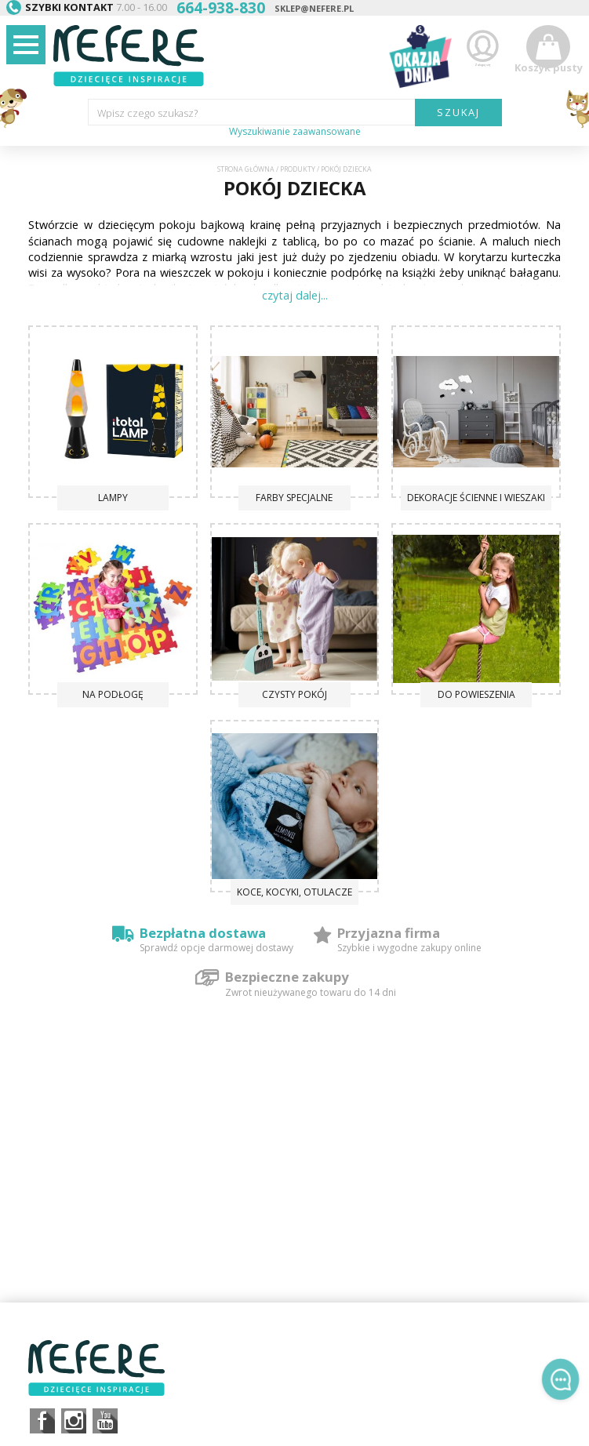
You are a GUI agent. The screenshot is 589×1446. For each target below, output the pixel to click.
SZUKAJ (458, 112)
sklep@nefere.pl (314, 8)
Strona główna (246, 169)
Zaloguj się (482, 53)
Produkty (297, 169)
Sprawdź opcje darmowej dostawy (216, 947)
